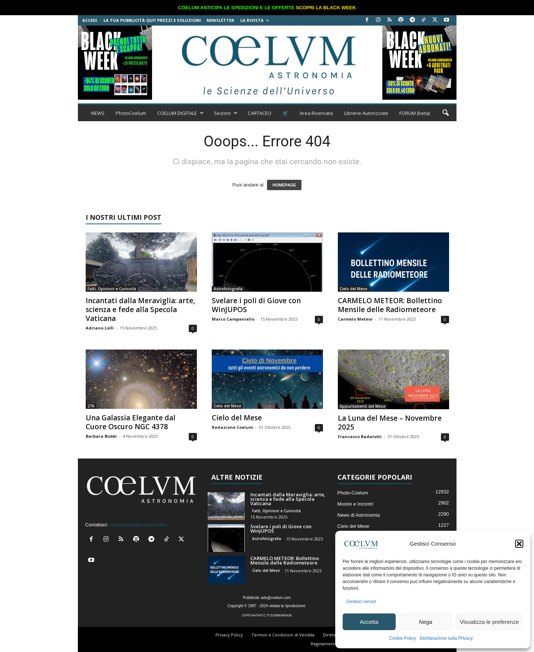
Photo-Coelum (352, 493)
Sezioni (225, 113)
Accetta (369, 622)
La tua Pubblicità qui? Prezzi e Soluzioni (152, 20)
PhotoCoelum (131, 113)
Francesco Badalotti (360, 436)
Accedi (89, 20)
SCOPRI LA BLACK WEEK (326, 7)
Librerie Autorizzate (366, 113)
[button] (519, 543)
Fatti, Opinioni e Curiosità (112, 288)
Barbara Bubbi (101, 436)
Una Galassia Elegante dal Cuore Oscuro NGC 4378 (130, 422)
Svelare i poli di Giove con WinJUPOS (256, 305)
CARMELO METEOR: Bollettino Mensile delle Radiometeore (390, 305)
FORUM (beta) (414, 113)
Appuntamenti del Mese (362, 406)
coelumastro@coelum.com (138, 524)
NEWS (98, 113)
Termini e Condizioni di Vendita (282, 635)
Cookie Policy (402, 638)
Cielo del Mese (353, 288)
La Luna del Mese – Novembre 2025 (390, 422)
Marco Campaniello (233, 319)
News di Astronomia (358, 515)
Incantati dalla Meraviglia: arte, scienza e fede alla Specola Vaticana (140, 309)
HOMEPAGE (284, 185)
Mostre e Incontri (355, 504)
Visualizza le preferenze (489, 622)
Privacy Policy (229, 635)
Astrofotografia (228, 288)
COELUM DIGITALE (180, 113)
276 (91, 405)
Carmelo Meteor (355, 319)
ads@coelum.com (276, 598)
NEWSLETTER (220, 20)
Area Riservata (316, 113)
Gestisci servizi (361, 601)
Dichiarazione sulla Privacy (446, 638)
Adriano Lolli (100, 328)
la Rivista (254, 20)
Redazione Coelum (232, 427)
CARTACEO (259, 113)
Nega (425, 622)
